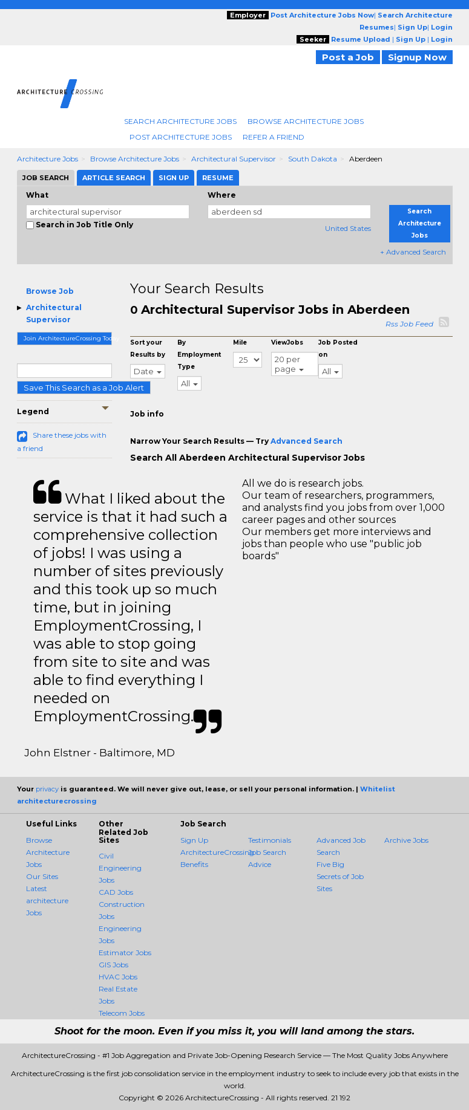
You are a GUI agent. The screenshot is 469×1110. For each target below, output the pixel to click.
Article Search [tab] (113, 178)
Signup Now (417, 57)
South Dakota (312, 158)
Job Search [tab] (45, 178)
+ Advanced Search (413, 251)
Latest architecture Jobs (47, 900)
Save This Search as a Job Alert (84, 387)
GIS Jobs (113, 964)
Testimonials (269, 840)
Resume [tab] (218, 178)
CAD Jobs (116, 892)
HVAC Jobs (118, 976)
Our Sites (42, 876)
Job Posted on (338, 349)
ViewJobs (287, 342)
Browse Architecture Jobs (306, 121)
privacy (47, 789)
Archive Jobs (406, 840)
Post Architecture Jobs (181, 136)
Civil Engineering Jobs (120, 867)
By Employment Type (199, 355)
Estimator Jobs (125, 952)
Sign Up (194, 840)
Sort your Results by (147, 349)
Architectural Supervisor (233, 158)
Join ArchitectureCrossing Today (68, 338)
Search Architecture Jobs (180, 121)
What (37, 195)
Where (222, 195)
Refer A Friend (273, 136)
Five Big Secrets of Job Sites (340, 876)
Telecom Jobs (122, 1012)
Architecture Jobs (47, 158)
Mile (240, 342)
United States (348, 228)
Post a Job (348, 57)
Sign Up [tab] (174, 178)
